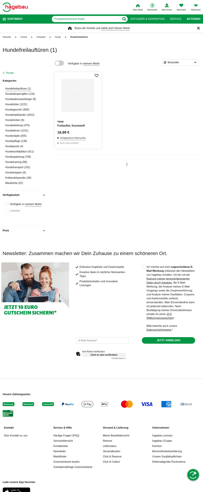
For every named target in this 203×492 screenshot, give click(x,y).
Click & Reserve (112, 456)
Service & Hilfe (62, 427)
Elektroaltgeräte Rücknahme (168, 461)
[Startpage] (15, 7)
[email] (102, 340)
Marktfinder (60, 456)
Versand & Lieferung (116, 427)
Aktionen (193, 19)
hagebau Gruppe (162, 440)
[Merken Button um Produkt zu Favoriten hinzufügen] (96, 76)
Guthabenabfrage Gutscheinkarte (72, 467)
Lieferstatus (110, 446)
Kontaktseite (60, 446)
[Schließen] (198, 28)
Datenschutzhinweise (158, 329)
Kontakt (9, 427)
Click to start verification (104, 355)
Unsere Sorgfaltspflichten (167, 456)
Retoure (107, 440)
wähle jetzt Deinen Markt (115, 28)
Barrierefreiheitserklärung (167, 451)
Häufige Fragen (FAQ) (66, 435)
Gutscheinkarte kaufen (66, 461)
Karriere (157, 446)
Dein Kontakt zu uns (15, 435)
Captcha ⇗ (119, 358)
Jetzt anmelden (168, 340)
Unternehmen (160, 427)
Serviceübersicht (63, 440)
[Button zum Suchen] (124, 19)
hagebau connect (162, 435)
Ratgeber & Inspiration (148, 19)
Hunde (10, 72)
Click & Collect (111, 461)
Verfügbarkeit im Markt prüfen (73, 138)
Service (175, 19)
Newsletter (59, 451)
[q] (86, 19)
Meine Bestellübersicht (116, 435)
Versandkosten (111, 451)
